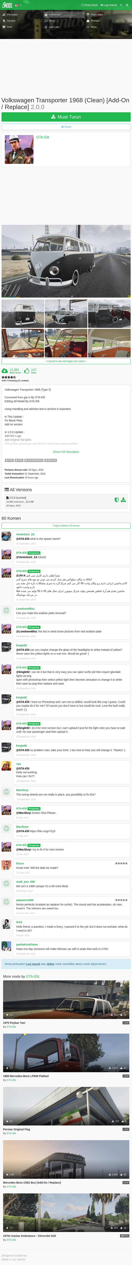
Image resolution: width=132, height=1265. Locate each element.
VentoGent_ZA (25, 534)
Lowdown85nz (25, 608)
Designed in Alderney (14, 1255)
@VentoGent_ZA (26, 557)
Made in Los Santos (13, 1259)
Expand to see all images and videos (66, 361)
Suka (33, 372)
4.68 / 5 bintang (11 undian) (15, 381)
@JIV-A (21, 575)
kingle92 (21, 645)
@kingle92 (23, 672)
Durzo (20, 863)
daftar (50, 963)
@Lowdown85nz (26, 631)
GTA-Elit (42, 137)
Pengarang (34, 553)
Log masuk (33, 963)
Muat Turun (66, 116)
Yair (18, 764)
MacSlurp (22, 790)
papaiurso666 (24, 900)
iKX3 (19, 922)
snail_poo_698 (25, 881)
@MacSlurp (23, 812)
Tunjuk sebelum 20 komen (66, 525)
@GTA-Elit (22, 538)
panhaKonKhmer (27, 944)
